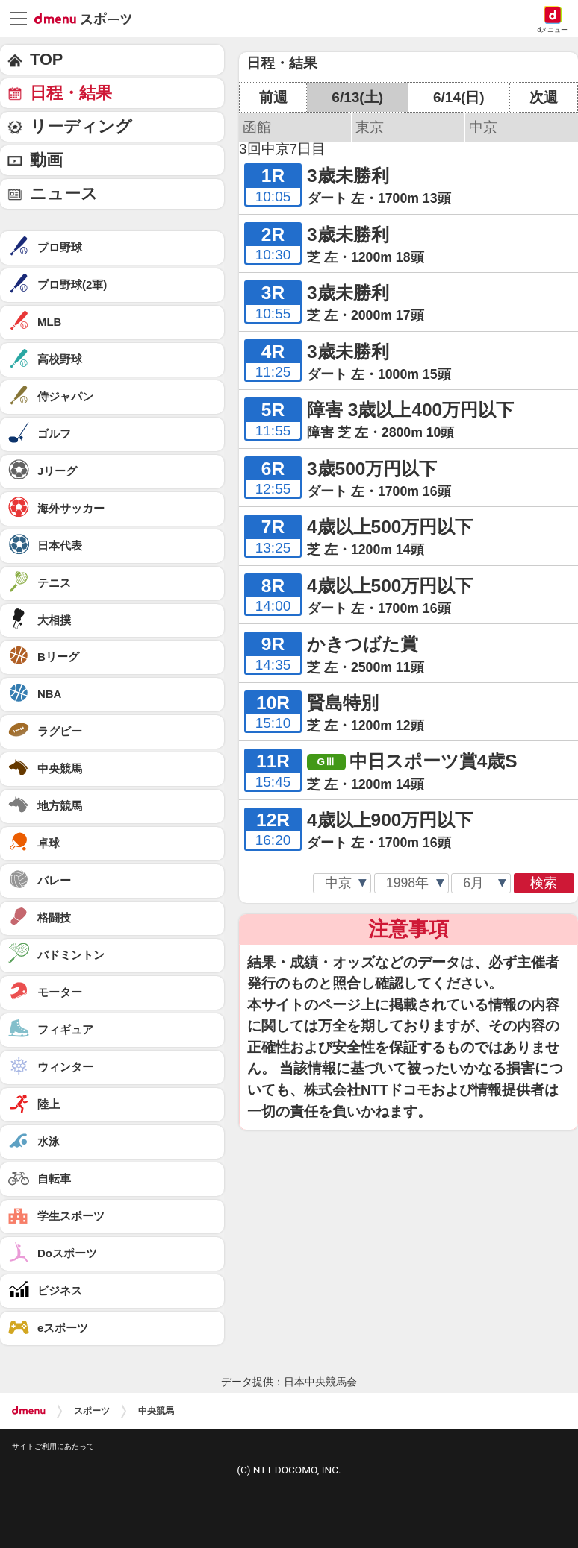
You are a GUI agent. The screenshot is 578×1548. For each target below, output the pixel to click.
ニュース (64, 193)
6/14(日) (459, 97)
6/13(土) (357, 97)
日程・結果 (71, 93)
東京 (369, 127)
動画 (46, 160)
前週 (273, 97)
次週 (543, 97)
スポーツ (92, 1411)
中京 (483, 127)
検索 (543, 882)
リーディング (81, 126)
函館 (257, 127)
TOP (46, 59)
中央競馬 (156, 1411)
